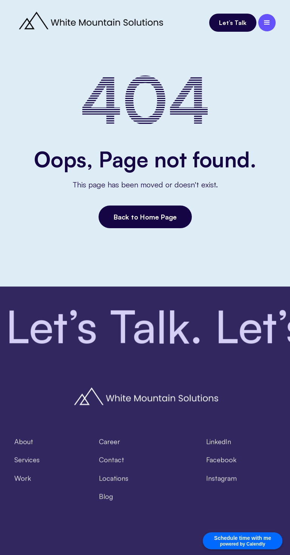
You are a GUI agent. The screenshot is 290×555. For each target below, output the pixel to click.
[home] (89, 23)
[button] (267, 22)
